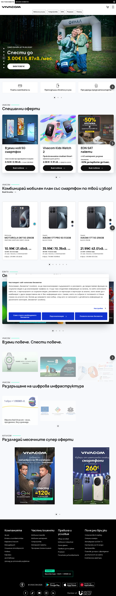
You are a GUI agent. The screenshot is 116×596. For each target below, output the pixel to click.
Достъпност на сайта (94, 555)
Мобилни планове (38, 535)
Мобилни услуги (39, 12)
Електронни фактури (93, 558)
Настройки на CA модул (94, 545)
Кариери (8, 555)
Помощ (79, 12)
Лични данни (63, 545)
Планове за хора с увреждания (97, 551)
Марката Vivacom (11, 542)
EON (62, 12)
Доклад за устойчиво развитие (17, 561)
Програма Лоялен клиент (41, 548)
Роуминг (70, 12)
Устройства (53, 12)
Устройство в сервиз (93, 535)
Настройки (98, 308)
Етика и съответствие (14, 538)
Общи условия (63, 539)
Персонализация (58, 316)
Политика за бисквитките (68, 555)
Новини (7, 551)
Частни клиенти (7, 2)
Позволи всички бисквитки (91, 316)
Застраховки (90, 548)
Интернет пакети (38, 545)
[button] (3, 48)
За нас (7, 535)
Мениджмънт (10, 545)
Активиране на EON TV (93, 542)
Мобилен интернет (39, 538)
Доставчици (9, 558)
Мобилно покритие (65, 542)
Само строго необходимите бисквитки (24, 316)
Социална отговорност (14, 548)
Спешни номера (91, 538)
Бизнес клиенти (22, 2)
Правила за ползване (66, 549)
